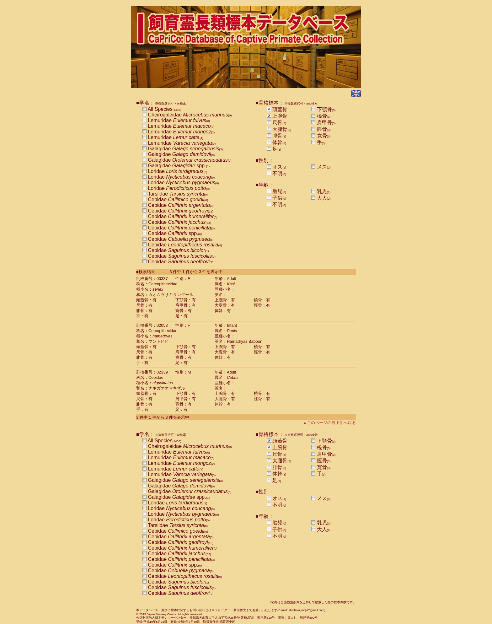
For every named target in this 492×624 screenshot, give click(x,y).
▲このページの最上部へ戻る (329, 422)
